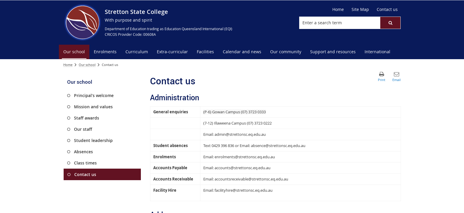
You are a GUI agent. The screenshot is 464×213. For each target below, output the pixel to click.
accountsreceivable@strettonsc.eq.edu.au (251, 179)
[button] (390, 23)
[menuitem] (74, 52)
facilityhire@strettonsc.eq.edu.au (244, 190)
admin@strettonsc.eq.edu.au (240, 134)
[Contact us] (387, 9)
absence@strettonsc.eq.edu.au (278, 145)
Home (67, 64)
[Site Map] (360, 9)
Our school (87, 64)
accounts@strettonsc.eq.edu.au (242, 167)
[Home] (338, 9)
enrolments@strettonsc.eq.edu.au (245, 156)
